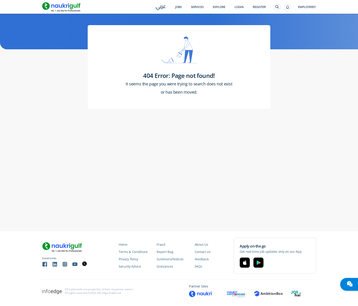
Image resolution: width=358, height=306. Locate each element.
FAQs (198, 266)
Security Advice (130, 266)
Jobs (178, 7)
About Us (201, 244)
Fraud (161, 244)
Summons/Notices (170, 259)
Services (197, 7)
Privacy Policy (128, 259)
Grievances (165, 266)
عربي (161, 7)
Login (239, 7)
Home (123, 244)
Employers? (307, 7)
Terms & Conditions (133, 252)
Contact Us (203, 252)
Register (259, 7)
